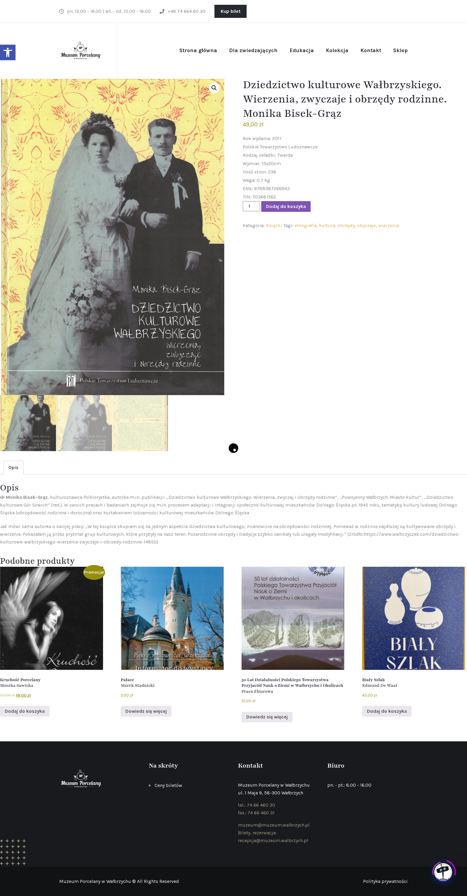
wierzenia (388, 225)
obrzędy (346, 225)
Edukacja (301, 50)
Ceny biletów (168, 785)
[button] (7, 52)
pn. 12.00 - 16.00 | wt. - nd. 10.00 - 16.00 (105, 11)
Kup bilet (231, 11)
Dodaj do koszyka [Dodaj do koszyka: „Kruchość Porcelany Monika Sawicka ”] (25, 711)
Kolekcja (337, 50)
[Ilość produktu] (251, 206)
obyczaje (366, 225)
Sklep (400, 50)
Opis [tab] (13, 467)
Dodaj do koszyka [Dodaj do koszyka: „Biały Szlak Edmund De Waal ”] (387, 711)
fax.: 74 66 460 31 (256, 813)
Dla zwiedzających (253, 50)
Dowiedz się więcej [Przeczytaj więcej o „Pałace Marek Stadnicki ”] (146, 711)
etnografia (306, 225)
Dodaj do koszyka (286, 206)
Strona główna (198, 50)
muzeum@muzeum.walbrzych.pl (274, 825)
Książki (274, 225)
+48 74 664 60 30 (183, 11)
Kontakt (370, 50)
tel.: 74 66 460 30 (256, 805)
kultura (327, 225)
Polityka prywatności (385, 881)
